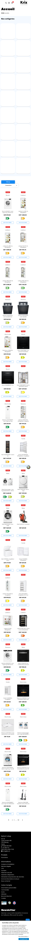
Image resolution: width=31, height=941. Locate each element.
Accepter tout (23, 939)
